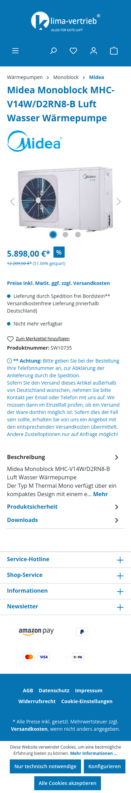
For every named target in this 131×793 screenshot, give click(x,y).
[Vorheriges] (12, 201)
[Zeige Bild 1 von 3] (53, 234)
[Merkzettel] (73, 51)
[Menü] (15, 51)
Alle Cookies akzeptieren (67, 783)
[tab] (64, 475)
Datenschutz (54, 690)
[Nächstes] (119, 201)
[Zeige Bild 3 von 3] (78, 234)
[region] (65, 201)
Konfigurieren (104, 766)
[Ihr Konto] (93, 51)
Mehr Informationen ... (94, 753)
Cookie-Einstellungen (86, 701)
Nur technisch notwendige (45, 766)
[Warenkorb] (113, 51)
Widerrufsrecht (37, 701)
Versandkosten (29, 729)
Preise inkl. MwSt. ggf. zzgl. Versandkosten (58, 283)
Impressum (89, 690)
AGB (28, 690)
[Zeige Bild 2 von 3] (65, 234)
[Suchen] (53, 51)
